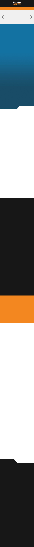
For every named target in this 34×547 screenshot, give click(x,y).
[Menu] (30, 3)
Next (31, 17)
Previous (2, 17)
